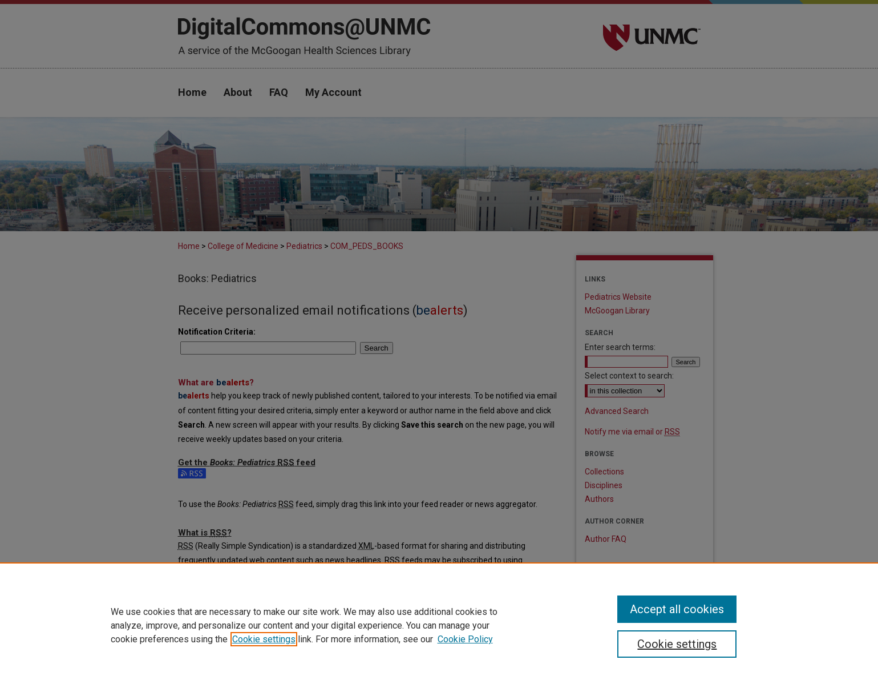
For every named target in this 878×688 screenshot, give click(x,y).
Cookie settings (264, 639)
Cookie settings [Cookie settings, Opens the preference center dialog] (677, 644)
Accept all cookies (677, 609)
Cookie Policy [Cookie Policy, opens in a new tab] (465, 639)
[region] (439, 625)
